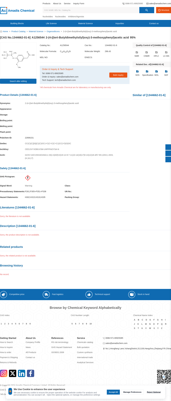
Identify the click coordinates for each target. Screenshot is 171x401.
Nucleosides (60, 16)
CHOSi (65, 51)
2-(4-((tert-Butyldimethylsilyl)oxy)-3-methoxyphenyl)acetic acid (52, 103)
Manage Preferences (132, 392)
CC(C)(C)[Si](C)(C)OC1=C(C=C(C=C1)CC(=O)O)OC (48, 143)
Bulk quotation (83, 347)
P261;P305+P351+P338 (35, 191)
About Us (57, 3)
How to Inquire (6, 347)
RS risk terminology (59, 342)
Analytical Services (85, 362)
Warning (28, 186)
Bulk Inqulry (118, 75)
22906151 (29, 138)
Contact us (30, 357)
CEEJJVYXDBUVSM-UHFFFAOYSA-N (42, 149)
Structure (165, 10)
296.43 (108, 51)
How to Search (6, 342)
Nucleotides (48, 16)
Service (67, 3)
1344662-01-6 (111, 45)
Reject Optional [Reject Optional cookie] (154, 392)
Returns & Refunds (8, 362)
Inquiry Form (78, 3)
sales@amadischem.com (160, 3)
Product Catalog (18, 31)
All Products (31, 352)
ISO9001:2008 (57, 352)
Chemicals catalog (85, 342)
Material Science (36, 31)
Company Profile (33, 342)
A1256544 (64, 45)
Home (5, 31)
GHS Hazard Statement (61, 347)
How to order (5, 352)
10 (91, 324)
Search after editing (18, 81)
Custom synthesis (84, 352)
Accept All (113, 392)
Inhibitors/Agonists (76, 16)
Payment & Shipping (9, 357)
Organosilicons (53, 31)
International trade (85, 357)
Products (46, 3)
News (28, 347)
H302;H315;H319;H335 (35, 197)
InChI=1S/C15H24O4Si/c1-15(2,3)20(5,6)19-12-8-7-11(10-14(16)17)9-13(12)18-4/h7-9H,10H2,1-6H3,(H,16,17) (69, 156)
